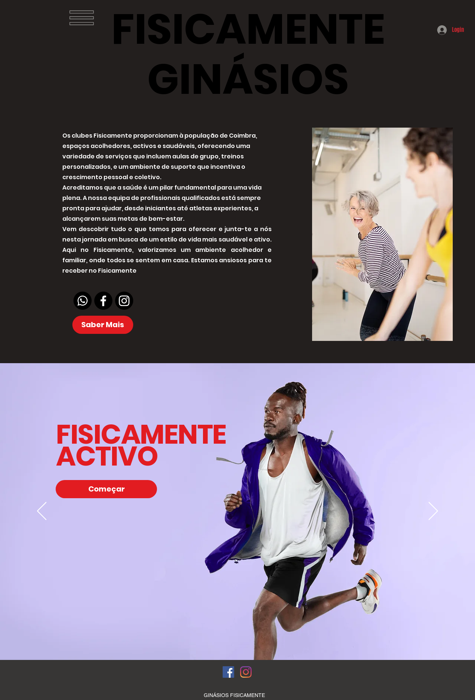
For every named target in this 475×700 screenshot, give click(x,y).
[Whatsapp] (82, 301)
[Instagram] (124, 301)
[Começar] (106, 489)
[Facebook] (103, 301)
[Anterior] (41, 511)
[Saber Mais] (102, 325)
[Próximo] (433, 511)
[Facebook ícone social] (228, 672)
